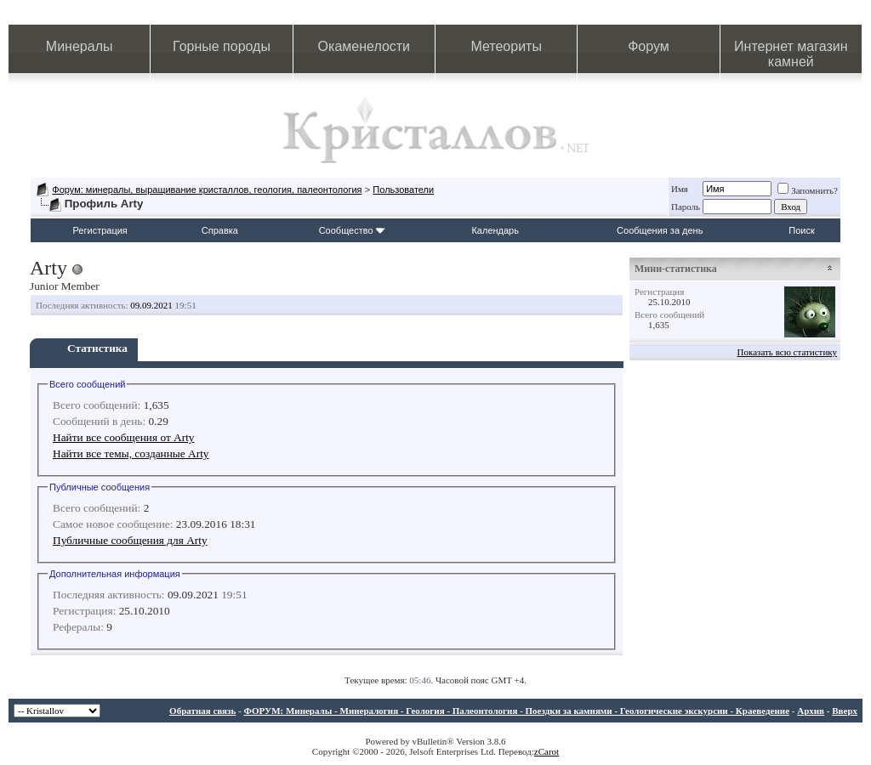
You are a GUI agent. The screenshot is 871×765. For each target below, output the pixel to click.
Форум (648, 46)
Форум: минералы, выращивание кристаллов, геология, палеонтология (206, 189)
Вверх (844, 711)
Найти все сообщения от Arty (124, 437)
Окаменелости (364, 46)
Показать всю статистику (787, 352)
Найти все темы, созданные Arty (131, 453)
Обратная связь (202, 711)
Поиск (801, 230)
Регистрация (100, 230)
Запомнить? (807, 190)
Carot (548, 751)
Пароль (685, 206)
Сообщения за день (660, 230)
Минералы (79, 46)
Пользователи (403, 189)
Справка (220, 230)
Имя (679, 189)
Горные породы (221, 46)
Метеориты (505, 46)
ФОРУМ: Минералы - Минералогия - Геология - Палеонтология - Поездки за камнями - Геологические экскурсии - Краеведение (516, 711)
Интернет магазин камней (790, 54)
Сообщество (352, 230)
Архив (810, 711)
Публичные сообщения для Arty (130, 540)
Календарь (495, 230)
